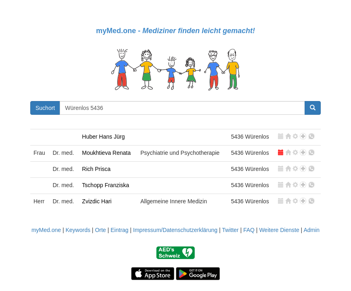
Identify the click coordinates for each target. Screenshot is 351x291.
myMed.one (46, 230)
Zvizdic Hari (96, 201)
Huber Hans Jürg (103, 136)
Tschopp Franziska (105, 185)
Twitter (230, 230)
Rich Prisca (96, 169)
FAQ (249, 230)
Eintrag (119, 230)
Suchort (45, 108)
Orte (100, 230)
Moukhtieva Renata (106, 153)
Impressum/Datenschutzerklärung (175, 230)
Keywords (77, 230)
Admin (311, 230)
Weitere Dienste (279, 230)
